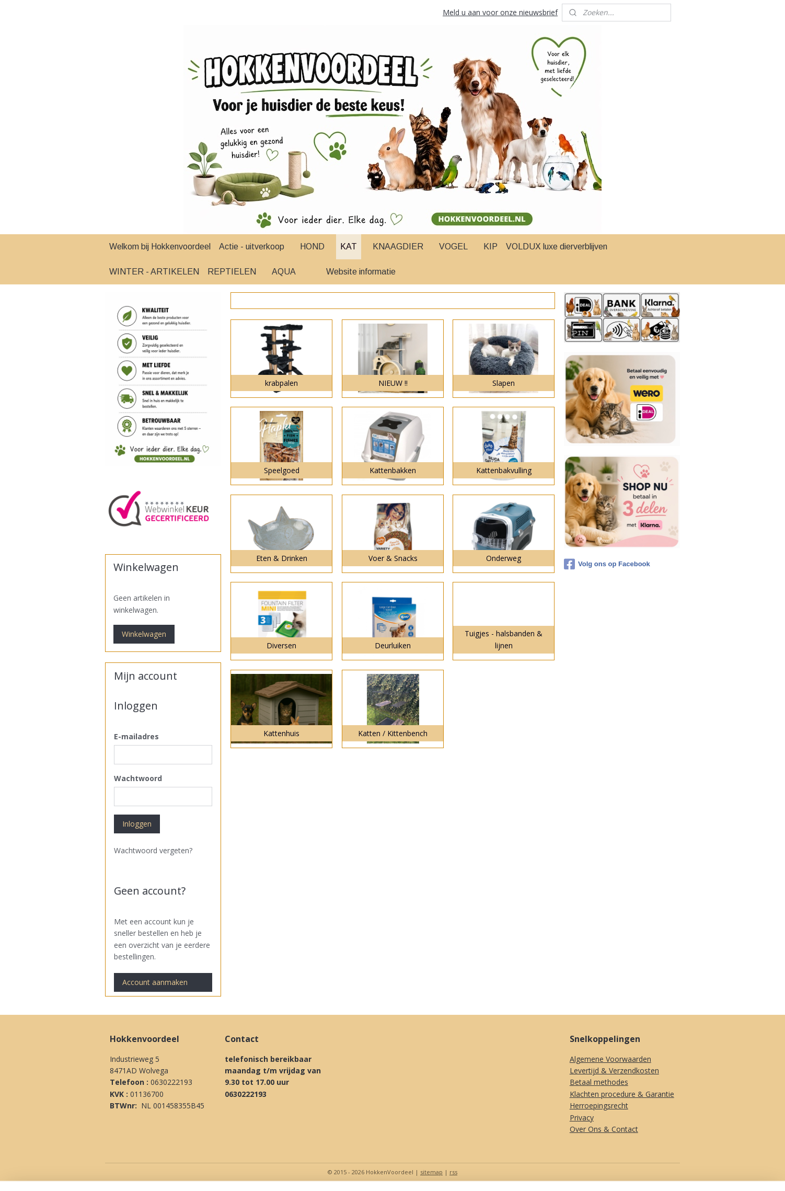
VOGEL (453, 246)
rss (453, 1172)
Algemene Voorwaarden (610, 1059)
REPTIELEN (231, 271)
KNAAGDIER (398, 246)
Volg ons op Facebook (607, 564)
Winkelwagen (144, 634)
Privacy (582, 1118)
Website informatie (361, 271)
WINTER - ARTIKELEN (154, 271)
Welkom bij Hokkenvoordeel (160, 246)
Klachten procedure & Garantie (622, 1094)
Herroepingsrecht (599, 1105)
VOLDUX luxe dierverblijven (556, 246)
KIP (490, 246)
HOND (312, 246)
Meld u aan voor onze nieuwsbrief (500, 12)
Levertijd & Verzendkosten (614, 1070)
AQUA (284, 271)
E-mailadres (136, 736)
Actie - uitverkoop (251, 246)
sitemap (431, 1172)
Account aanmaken (155, 982)
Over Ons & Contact (604, 1129)
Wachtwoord (138, 778)
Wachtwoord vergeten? (153, 850)
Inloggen (137, 824)
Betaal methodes (599, 1082)
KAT (348, 246)
